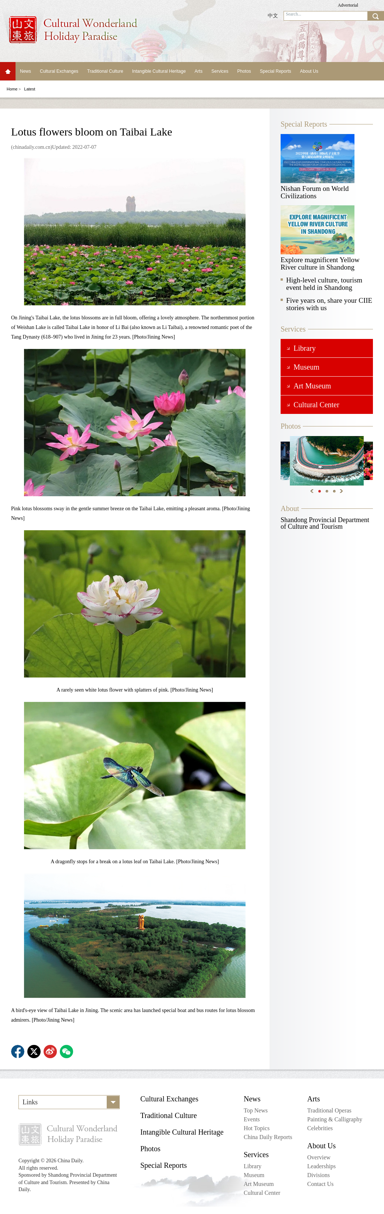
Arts (198, 71)
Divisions (318, 1175)
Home (8, 71)
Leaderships (321, 1166)
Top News (256, 1110)
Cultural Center (262, 1193)
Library (252, 1166)
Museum (254, 1175)
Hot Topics (257, 1128)
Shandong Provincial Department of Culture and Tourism (325, 523)
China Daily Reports (268, 1137)
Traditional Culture (105, 71)
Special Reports (275, 71)
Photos (244, 71)
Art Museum (259, 1184)
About (290, 508)
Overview (318, 1157)
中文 (273, 15)
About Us (309, 71)
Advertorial (348, 5)
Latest (29, 89)
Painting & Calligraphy (334, 1119)
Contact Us (320, 1184)
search (375, 15)
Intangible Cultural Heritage (159, 71)
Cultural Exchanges (59, 71)
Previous (312, 491)
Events (252, 1119)
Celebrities (320, 1128)
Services (219, 71)
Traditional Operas (329, 1110)
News (25, 71)
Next (341, 491)
